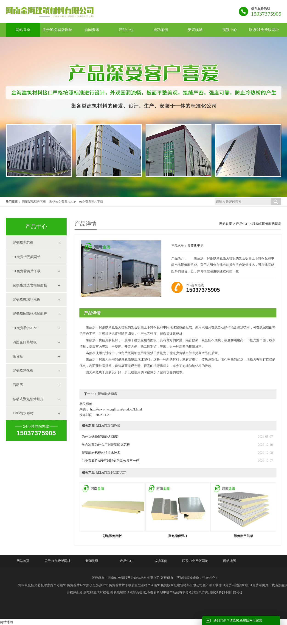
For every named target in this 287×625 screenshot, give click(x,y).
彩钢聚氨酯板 (112, 536)
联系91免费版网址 (195, 561)
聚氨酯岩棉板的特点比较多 (101, 452)
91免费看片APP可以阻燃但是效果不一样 (110, 461)
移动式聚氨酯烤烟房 (28, 399)
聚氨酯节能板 (243, 536)
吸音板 (18, 356)
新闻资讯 (91, 561)
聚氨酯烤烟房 (107, 394)
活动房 (18, 385)
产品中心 (242, 224)
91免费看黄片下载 (91, 201)
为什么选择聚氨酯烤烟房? (100, 436)
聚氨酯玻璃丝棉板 (26, 299)
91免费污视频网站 (27, 257)
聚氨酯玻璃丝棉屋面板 (30, 314)
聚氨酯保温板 (178, 536)
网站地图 (229, 561)
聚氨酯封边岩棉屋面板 (30, 285)
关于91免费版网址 (57, 561)
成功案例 (160, 561)
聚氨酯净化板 (23, 370)
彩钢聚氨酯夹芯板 (34, 201)
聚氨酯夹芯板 (23, 243)
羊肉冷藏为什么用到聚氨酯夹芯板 (106, 444)
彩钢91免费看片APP (62, 201)
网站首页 (225, 224)
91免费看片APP (25, 328)
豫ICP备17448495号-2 (226, 592)
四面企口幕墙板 (25, 342)
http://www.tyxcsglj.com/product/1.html (116, 409)
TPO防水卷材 (23, 413)
